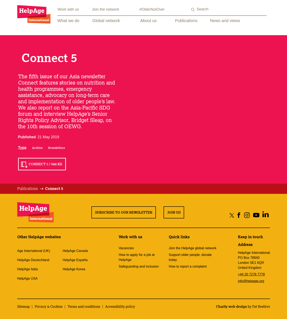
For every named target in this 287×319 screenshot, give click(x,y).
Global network (106, 20)
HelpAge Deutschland (33, 260)
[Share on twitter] (232, 215)
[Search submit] (193, 9)
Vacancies (126, 248)
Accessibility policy (120, 306)
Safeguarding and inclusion (139, 266)
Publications (186, 20)
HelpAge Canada (75, 251)
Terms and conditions (84, 306)
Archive (37, 148)
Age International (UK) (33, 251)
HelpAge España (75, 260)
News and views (225, 20)
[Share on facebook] (239, 215)
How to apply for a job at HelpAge (137, 257)
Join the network (105, 9)
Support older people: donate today (190, 257)
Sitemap (23, 306)
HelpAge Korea (74, 269)
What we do (68, 20)
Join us (174, 212)
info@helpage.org (251, 281)
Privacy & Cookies (49, 306)
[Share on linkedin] (265, 215)
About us (148, 20)
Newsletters (56, 148)
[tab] (30, 189)
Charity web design (231, 306)
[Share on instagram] (247, 215)
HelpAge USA (27, 278)
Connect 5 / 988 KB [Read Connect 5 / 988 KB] (45, 164)
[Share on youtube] (256, 215)
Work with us (68, 9)
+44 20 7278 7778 (251, 274)
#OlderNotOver (152, 9)
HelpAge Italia (27, 269)
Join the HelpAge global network (192, 248)
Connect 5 (54, 188)
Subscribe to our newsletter (123, 212)
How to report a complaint (188, 266)
